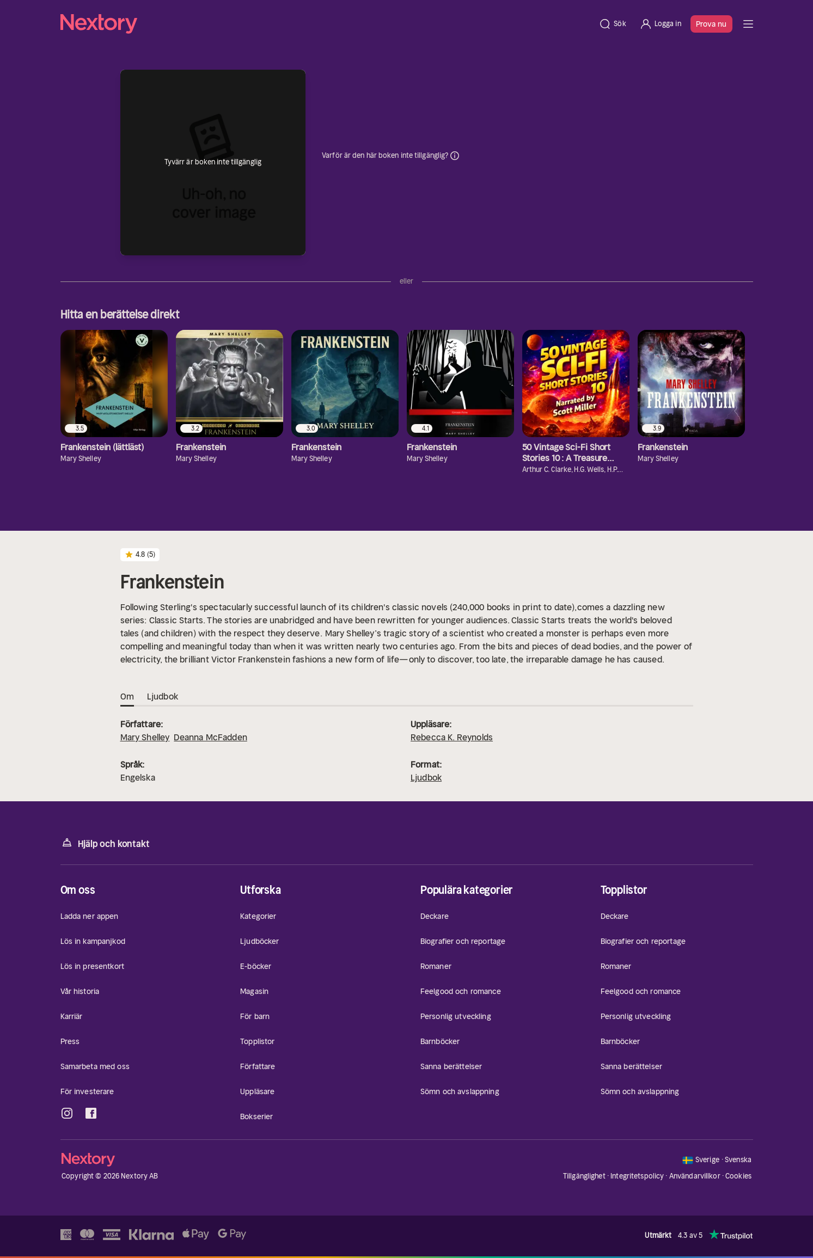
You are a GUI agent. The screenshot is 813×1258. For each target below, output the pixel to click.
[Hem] (326, 24)
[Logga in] (660, 24)
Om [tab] (127, 697)
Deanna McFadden (210, 737)
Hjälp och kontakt (105, 843)
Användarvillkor (694, 1176)
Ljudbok (426, 777)
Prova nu (711, 24)
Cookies (738, 1176)
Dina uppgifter (454, 155)
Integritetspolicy (637, 1176)
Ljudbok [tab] (162, 697)
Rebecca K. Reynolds (452, 737)
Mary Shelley (145, 737)
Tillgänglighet (584, 1176)
